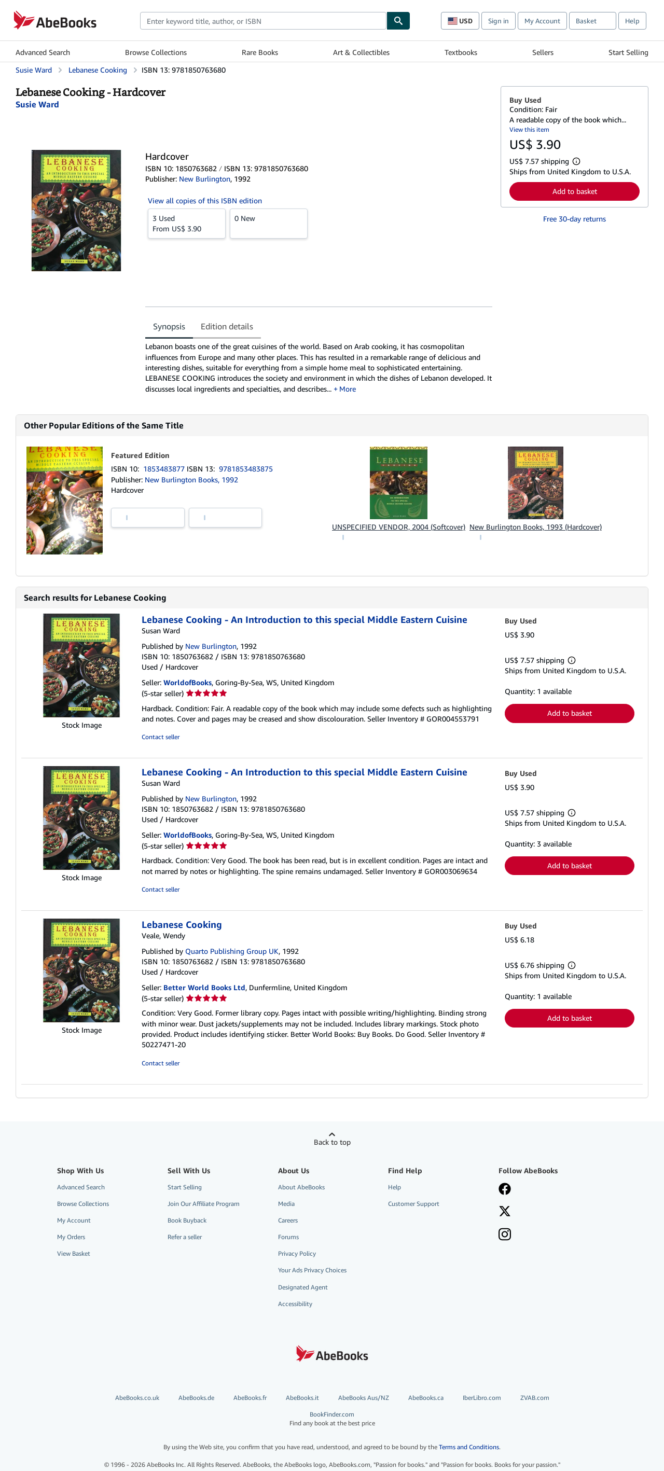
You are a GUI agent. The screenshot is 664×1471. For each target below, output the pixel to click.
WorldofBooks (187, 682)
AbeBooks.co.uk (137, 1397)
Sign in (498, 21)
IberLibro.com (482, 1397)
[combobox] (263, 21)
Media (286, 1204)
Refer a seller (185, 1237)
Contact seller (160, 737)
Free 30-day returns (574, 218)
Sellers (543, 52)
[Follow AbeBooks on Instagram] (505, 1235)
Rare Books (260, 52)
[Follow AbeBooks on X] (505, 1212)
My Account (542, 21)
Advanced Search (43, 52)
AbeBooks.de (196, 1397)
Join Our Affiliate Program (204, 1204)
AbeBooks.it (302, 1397)
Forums (288, 1237)
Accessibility (295, 1304)
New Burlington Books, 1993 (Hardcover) (535, 526)
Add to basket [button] (574, 191)
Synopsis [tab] (169, 326)
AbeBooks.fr (250, 1397)
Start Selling (628, 52)
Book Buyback (187, 1220)
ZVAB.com (534, 1397)
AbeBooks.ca (426, 1397)
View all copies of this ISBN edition (205, 200)
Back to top (332, 1141)
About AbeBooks (301, 1187)
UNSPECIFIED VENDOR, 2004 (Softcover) (398, 526)
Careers (288, 1220)
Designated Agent (303, 1287)
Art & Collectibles (361, 52)
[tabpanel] (318, 367)
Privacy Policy (297, 1253)
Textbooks (461, 52)
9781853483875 (246, 468)
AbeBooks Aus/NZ (363, 1397)
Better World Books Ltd (204, 987)
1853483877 (165, 468)
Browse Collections (156, 52)
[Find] (398, 21)
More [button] (347, 388)
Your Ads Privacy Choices (312, 1270)
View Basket (73, 1253)
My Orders (71, 1237)
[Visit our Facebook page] (505, 1190)
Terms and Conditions (469, 1447)
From (187, 223)
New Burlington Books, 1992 (191, 479)
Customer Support (413, 1204)
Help (632, 21)
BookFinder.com (332, 1418)
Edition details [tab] (227, 326)
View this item (529, 129)
